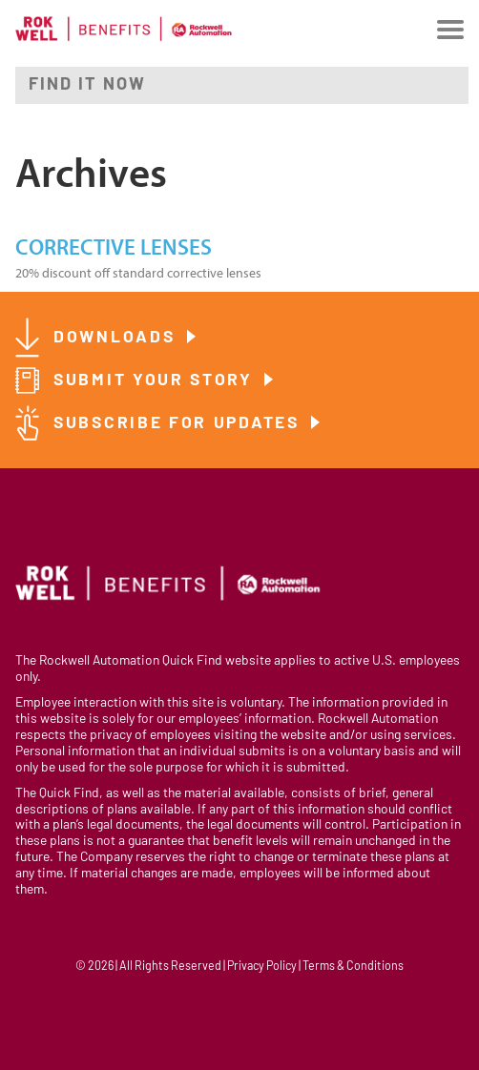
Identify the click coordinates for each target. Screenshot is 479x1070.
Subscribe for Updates (179, 424)
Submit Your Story (156, 381)
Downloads (117, 338)
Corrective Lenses (113, 248)
